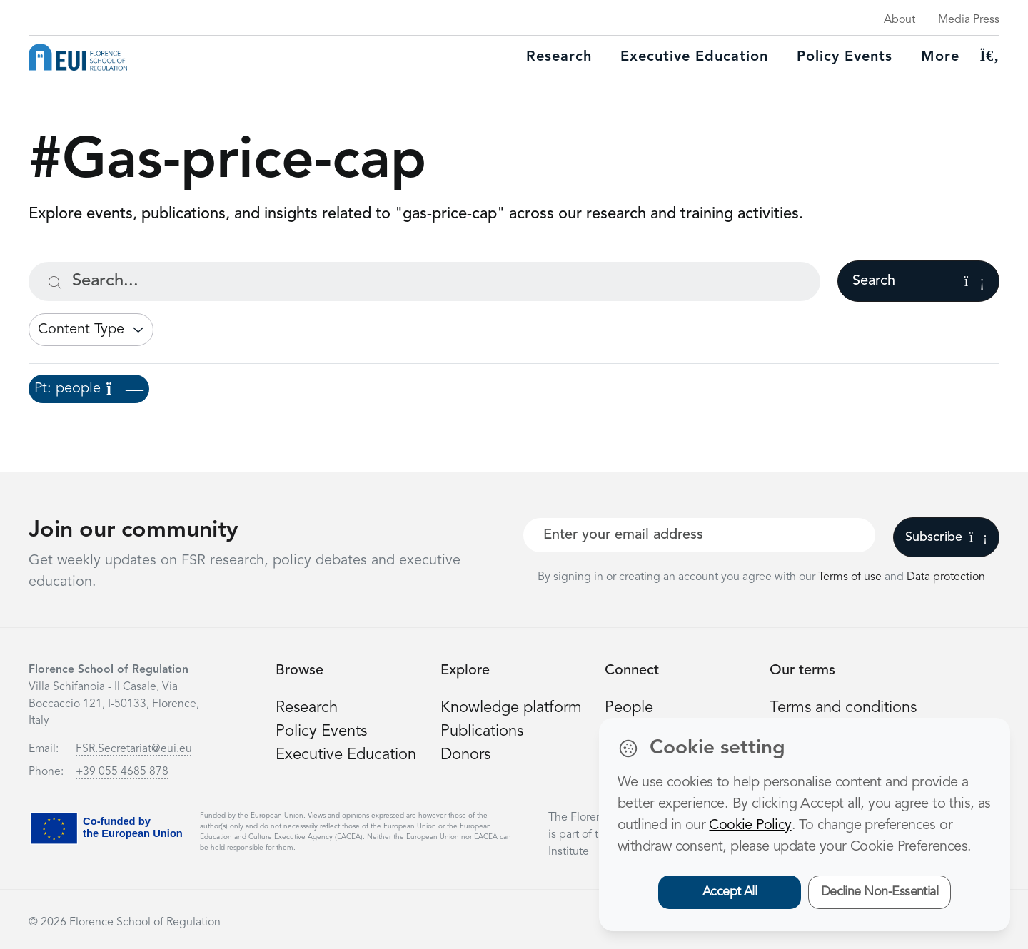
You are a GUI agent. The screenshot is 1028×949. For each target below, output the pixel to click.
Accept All (729, 891)
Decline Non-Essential (880, 891)
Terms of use (851, 577)
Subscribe (946, 537)
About (899, 20)
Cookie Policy (750, 825)
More (940, 57)
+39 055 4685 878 (122, 772)
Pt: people (88, 389)
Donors (465, 755)
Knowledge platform (511, 708)
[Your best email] (699, 535)
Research (559, 57)
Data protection (946, 577)
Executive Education (346, 755)
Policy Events (844, 57)
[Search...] (424, 281)
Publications (481, 731)
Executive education (694, 57)
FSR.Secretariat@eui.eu (134, 749)
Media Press (968, 20)
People (629, 708)
